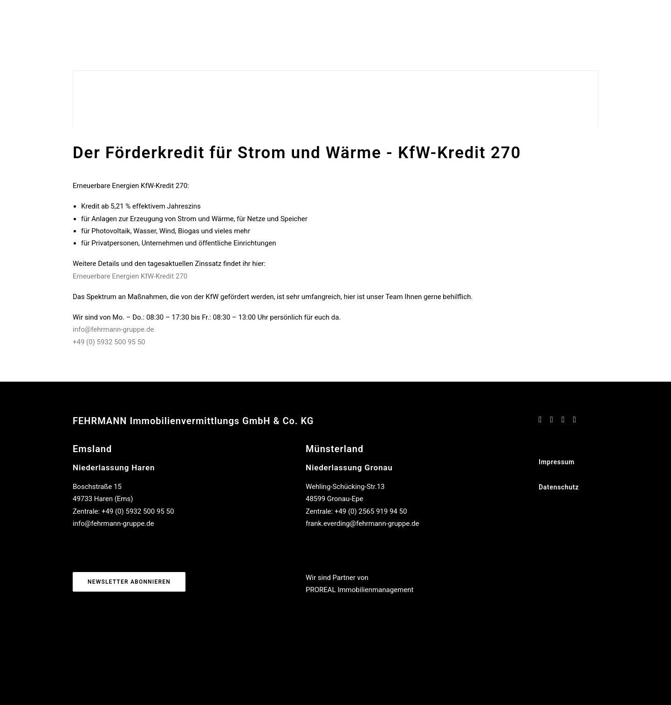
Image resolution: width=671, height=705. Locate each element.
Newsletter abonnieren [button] (129, 582)
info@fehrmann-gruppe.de (113, 523)
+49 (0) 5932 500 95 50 (109, 342)
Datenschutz (559, 487)
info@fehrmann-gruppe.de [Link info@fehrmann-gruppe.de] (113, 329)
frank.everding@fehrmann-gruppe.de (362, 523)
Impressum (557, 462)
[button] (540, 420)
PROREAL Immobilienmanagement (359, 590)
